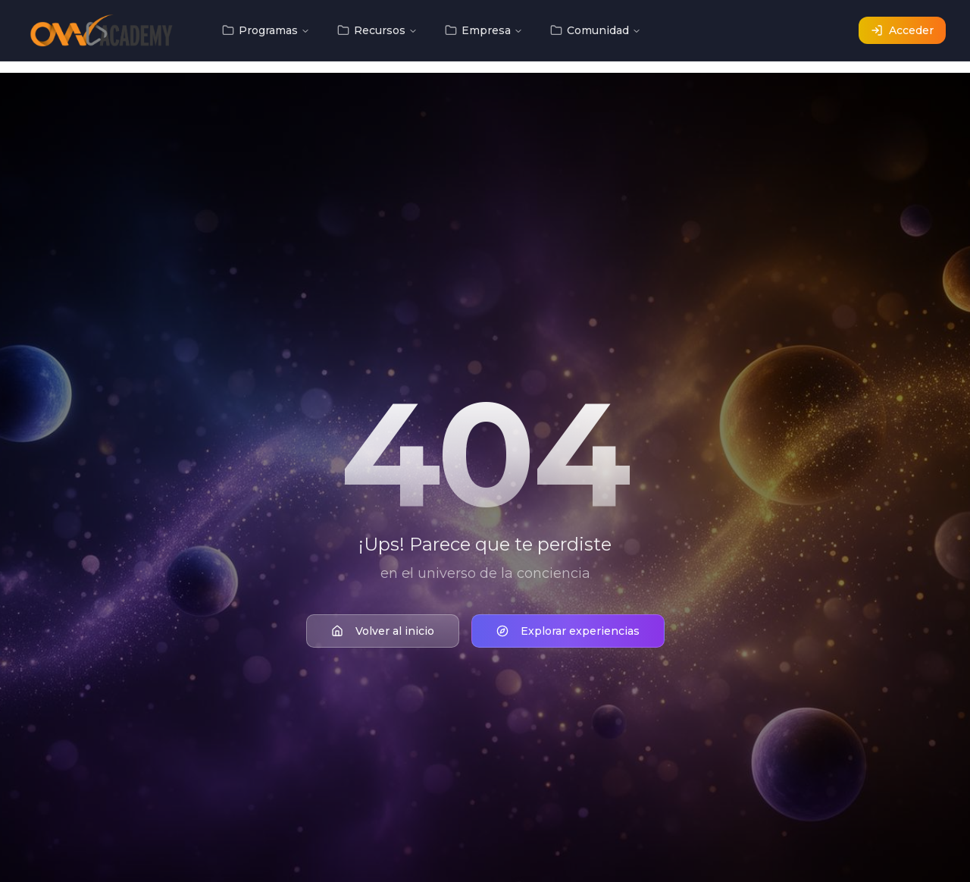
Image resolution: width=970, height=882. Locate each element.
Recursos (377, 30)
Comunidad (595, 30)
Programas (266, 30)
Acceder (902, 30)
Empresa (484, 30)
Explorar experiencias (568, 632)
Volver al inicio (382, 632)
